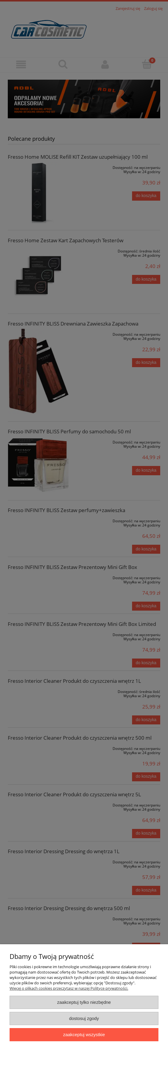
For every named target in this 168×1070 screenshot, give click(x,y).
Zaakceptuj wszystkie (84, 1034)
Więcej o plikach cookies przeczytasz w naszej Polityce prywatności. (69, 988)
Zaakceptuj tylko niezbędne (84, 1002)
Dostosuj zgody (84, 1018)
